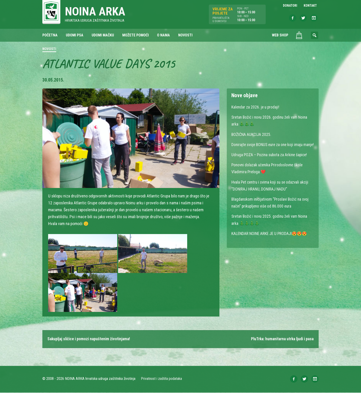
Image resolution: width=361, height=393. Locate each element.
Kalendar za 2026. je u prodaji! (255, 107)
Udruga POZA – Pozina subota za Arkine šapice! (270, 161)
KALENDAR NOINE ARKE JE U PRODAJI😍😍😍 (270, 240)
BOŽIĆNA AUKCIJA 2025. (251, 134)
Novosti (49, 49)
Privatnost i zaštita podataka (161, 379)
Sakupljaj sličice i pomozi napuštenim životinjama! (90, 339)
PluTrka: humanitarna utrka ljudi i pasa (281, 339)
